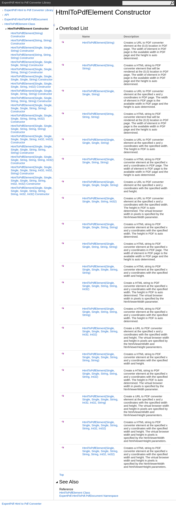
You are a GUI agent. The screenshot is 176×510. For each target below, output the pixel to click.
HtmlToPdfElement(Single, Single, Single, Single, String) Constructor (32, 78)
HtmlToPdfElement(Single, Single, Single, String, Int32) (99, 200)
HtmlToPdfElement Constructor (28, 28)
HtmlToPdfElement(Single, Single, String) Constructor (31, 49)
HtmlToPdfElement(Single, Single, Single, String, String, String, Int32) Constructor (32, 160)
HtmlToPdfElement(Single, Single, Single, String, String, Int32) (100, 286)
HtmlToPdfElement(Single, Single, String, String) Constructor (31, 71)
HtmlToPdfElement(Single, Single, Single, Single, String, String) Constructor (31, 108)
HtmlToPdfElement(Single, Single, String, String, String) (99, 245)
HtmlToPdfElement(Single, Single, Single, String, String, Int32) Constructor (31, 118)
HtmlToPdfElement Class (19, 23)
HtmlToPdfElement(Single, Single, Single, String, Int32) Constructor (31, 85)
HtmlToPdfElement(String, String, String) (98, 115)
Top (61, 474)
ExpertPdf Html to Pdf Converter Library (28, 10)
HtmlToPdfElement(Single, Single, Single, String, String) (100, 226)
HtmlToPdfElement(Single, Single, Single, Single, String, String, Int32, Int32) (100, 425)
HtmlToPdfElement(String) (98, 42)
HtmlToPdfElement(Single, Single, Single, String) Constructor (31, 63)
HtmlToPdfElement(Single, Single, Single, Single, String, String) (100, 269)
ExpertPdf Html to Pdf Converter (21, 503)
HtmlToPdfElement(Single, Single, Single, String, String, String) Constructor (31, 129)
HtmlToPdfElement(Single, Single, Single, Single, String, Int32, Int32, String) (100, 399)
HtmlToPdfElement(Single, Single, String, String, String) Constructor (31, 99)
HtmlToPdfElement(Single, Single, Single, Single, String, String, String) (100, 357)
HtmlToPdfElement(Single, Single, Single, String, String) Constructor (31, 92)
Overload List (72, 28)
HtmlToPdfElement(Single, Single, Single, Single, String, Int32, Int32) (100, 331)
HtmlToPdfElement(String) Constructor (27, 35)
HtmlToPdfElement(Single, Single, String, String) (98, 161)
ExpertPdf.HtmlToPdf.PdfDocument (26, 19)
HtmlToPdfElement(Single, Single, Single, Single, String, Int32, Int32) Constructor (32, 139)
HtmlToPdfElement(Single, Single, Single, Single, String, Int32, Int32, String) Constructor (32, 170)
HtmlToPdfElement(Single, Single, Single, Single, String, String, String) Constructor (31, 149)
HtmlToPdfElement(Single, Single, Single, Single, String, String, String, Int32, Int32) (100, 451)
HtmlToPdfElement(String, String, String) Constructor (31, 56)
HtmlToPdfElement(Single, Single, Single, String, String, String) (100, 311)
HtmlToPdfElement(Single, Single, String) (98, 92)
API (6, 14)
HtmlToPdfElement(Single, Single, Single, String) (98, 141)
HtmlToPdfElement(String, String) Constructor (31, 42)
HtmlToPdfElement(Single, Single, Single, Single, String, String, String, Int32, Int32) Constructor (31, 191)
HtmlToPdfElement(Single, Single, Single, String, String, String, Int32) (100, 373)
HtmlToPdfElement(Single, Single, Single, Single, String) (100, 183)
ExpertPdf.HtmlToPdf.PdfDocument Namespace (88, 495)
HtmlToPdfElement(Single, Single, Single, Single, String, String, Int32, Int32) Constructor (31, 180)
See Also (67, 482)
